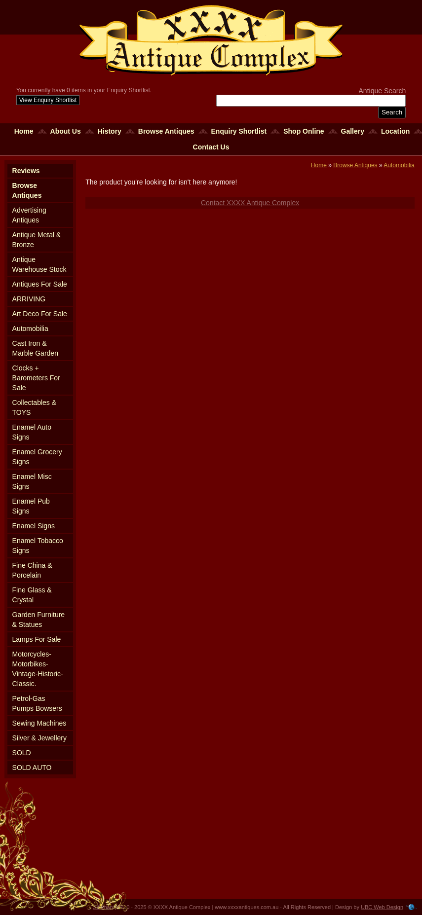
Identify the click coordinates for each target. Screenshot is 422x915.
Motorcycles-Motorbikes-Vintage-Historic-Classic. (37, 669)
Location (395, 131)
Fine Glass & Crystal (32, 595)
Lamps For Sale (36, 639)
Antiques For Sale (39, 284)
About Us (65, 131)
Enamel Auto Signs (31, 432)
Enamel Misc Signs (32, 481)
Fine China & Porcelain (32, 570)
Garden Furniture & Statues (38, 619)
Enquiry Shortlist (239, 131)
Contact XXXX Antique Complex (250, 203)
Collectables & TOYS (34, 407)
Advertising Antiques (29, 215)
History (109, 131)
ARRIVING (29, 299)
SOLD (21, 753)
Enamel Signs (33, 526)
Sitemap (103, 907)
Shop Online (303, 131)
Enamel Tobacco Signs (37, 545)
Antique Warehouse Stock (39, 264)
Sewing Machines (39, 723)
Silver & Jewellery (39, 738)
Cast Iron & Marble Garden (35, 348)
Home (24, 131)
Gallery (352, 131)
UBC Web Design (382, 907)
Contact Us (211, 147)
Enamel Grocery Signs (37, 457)
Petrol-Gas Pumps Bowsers (37, 703)
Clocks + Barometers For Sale (36, 378)
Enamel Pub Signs (31, 506)
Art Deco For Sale (39, 314)
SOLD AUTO (32, 767)
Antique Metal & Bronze (36, 240)
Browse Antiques (166, 131)
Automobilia (30, 328)
